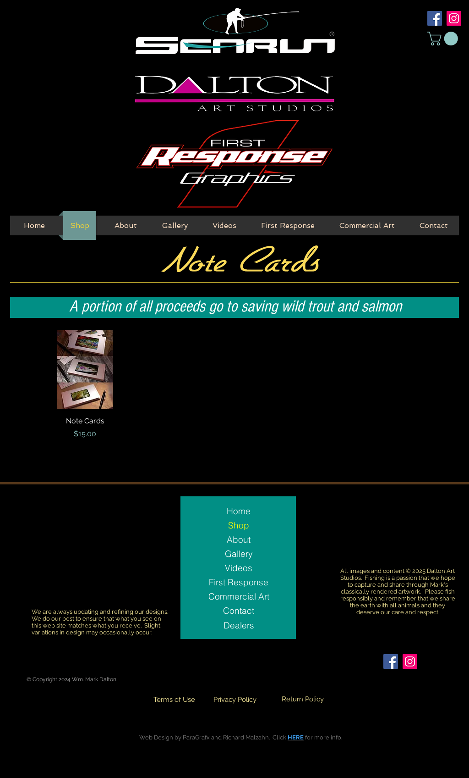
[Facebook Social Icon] (434, 18)
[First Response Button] (234, 165)
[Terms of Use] (174, 700)
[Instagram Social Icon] (454, 18)
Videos (238, 567)
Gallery (239, 553)
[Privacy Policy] (234, 700)
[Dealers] (238, 625)
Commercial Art (238, 596)
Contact (238, 610)
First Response (238, 582)
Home (239, 511)
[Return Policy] (302, 699)
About (239, 539)
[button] (444, 38)
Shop (238, 525)
